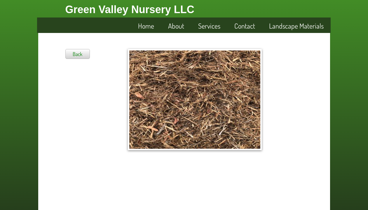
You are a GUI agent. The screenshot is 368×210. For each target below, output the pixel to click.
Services (209, 25)
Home (146, 25)
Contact (244, 25)
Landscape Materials (296, 25)
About (176, 25)
